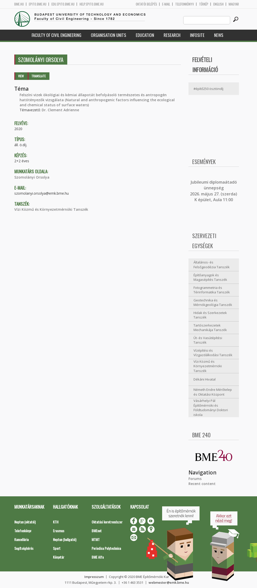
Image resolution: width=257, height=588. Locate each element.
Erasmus (58, 530)
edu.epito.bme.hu (63, 4)
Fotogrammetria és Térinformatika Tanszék (212, 290)
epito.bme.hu (37, 4)
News (218, 35)
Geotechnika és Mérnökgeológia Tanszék (213, 302)
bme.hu (19, 4)
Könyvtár (58, 557)
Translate (38, 76)
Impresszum (94, 576)
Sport (56, 548)
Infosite (197, 35)
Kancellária (21, 539)
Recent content (202, 483)
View (21, 76)
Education (145, 35)
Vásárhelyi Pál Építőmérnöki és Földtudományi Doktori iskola (211, 407)
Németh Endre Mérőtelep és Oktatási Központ (213, 392)
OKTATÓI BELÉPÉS (146, 4)
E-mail (166, 4)
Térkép (203, 4)
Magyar (234, 4)
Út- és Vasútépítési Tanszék (208, 340)
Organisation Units (108, 35)
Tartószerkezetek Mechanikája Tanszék (210, 327)
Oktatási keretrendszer (107, 521)
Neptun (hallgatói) (64, 539)
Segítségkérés (23, 548)
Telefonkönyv (184, 4)
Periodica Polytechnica (106, 548)
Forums (195, 478)
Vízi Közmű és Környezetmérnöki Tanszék (51, 209)
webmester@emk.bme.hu (169, 582)
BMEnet (97, 530)
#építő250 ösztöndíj (208, 88)
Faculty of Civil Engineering (56, 35)
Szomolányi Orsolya (31, 177)
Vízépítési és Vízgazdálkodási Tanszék (213, 352)
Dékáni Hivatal (205, 379)
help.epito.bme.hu (92, 4)
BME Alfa (98, 557)
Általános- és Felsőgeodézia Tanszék (212, 264)
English (218, 4)
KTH (55, 521)
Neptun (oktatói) (25, 521)
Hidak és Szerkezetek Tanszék (210, 315)
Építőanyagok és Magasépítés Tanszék (210, 277)
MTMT (96, 539)
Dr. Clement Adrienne (60, 110)
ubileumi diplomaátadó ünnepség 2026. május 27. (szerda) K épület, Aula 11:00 (213, 190)
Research (172, 35)
